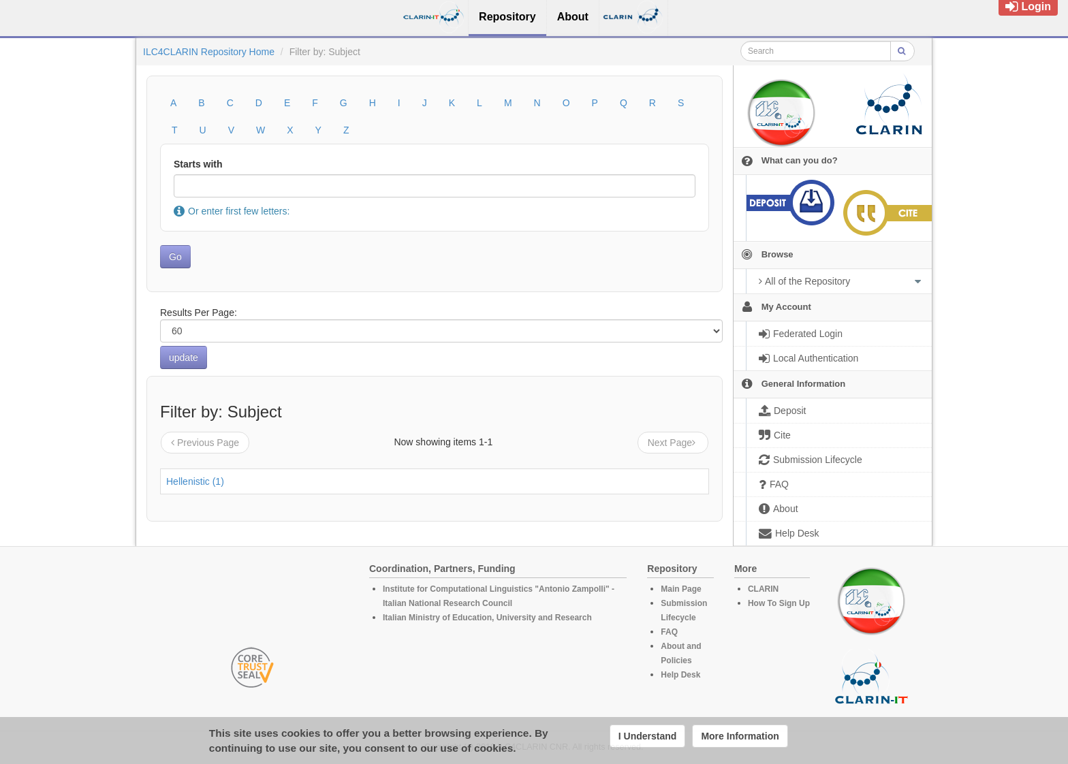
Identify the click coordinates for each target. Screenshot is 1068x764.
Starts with (198, 164)
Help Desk (680, 675)
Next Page (673, 442)
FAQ (669, 632)
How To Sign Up (779, 603)
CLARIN (763, 589)
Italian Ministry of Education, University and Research (487, 617)
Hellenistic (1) (195, 481)
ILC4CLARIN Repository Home (208, 51)
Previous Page (205, 442)
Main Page (681, 589)
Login (1028, 6)
